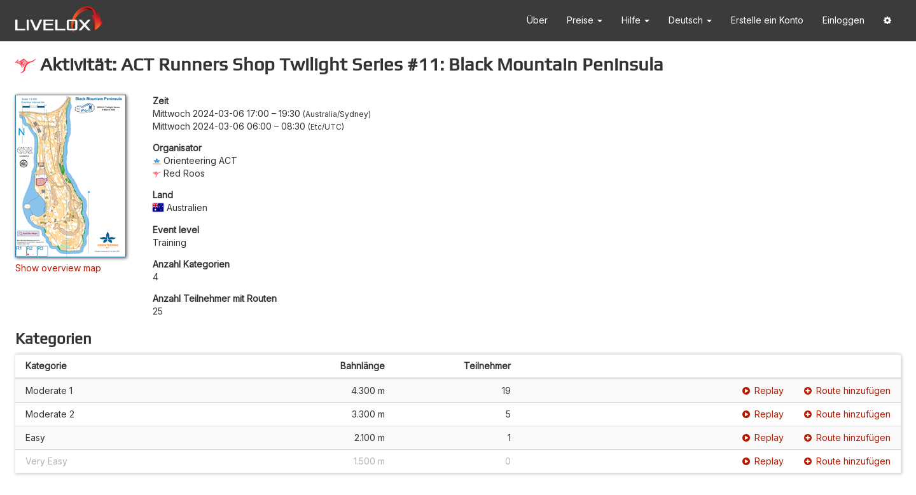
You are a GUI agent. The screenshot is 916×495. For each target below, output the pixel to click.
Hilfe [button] (635, 20)
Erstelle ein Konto (767, 20)
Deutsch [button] (690, 20)
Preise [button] (584, 20)
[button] (887, 20)
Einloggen (843, 20)
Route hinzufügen (847, 390)
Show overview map (58, 267)
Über (537, 20)
